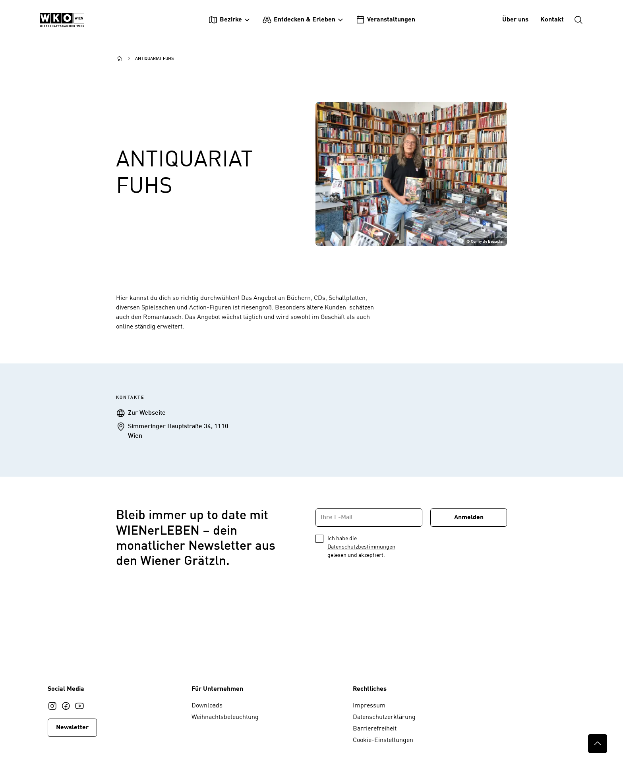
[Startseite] (119, 59)
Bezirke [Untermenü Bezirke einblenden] (225, 20)
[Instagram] (52, 706)
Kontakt (552, 20)
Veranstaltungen (385, 20)
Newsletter (72, 728)
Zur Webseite (147, 413)
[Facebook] (66, 706)
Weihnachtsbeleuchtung (225, 717)
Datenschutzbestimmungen (361, 547)
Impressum (369, 706)
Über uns (515, 20)
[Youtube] (79, 706)
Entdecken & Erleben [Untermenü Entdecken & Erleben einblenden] (298, 20)
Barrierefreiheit (375, 729)
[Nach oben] (597, 743)
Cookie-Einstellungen (383, 740)
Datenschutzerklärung (384, 717)
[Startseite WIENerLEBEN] (62, 20)
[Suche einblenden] (578, 20)
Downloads (207, 706)
